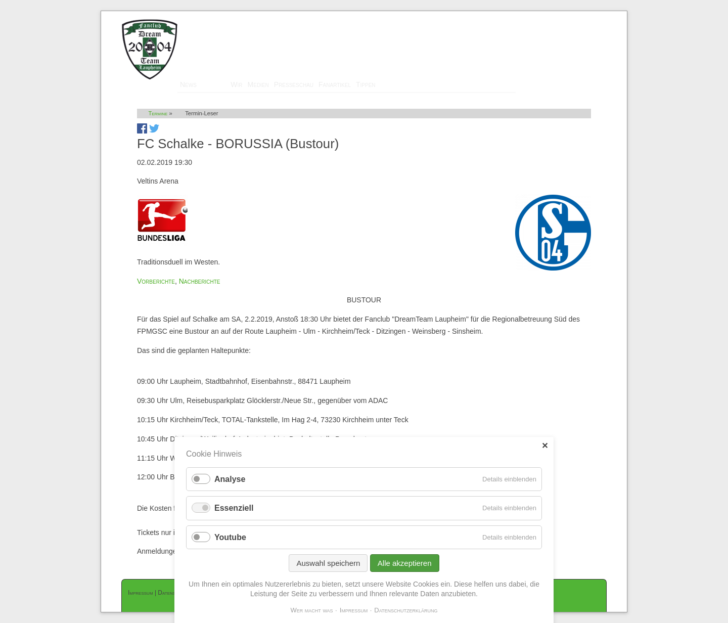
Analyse (229, 479)
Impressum (140, 592)
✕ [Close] (544, 445)
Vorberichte (156, 281)
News (188, 84)
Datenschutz (173, 592)
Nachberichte (199, 281)
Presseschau (293, 84)
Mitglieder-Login (581, 16)
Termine (213, 84)
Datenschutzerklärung (405, 610)
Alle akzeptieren (405, 563)
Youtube (230, 537)
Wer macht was (311, 610)
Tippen (366, 84)
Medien (258, 84)
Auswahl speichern (328, 563)
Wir (236, 84)
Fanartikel (334, 84)
